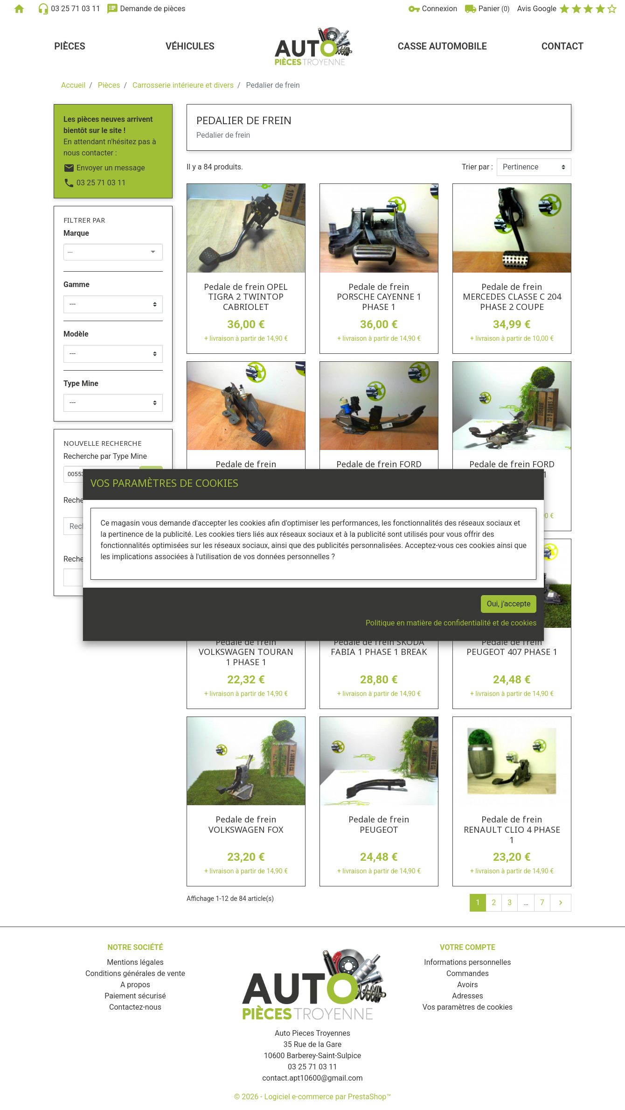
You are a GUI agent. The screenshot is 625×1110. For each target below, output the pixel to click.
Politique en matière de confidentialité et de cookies (451, 622)
